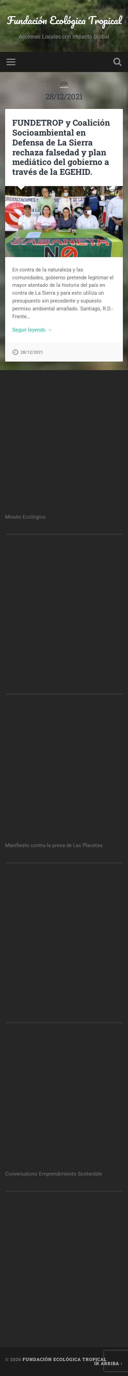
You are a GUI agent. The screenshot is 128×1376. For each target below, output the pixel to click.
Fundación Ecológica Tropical (64, 20)
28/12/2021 (31, 352)
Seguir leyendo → (32, 330)
